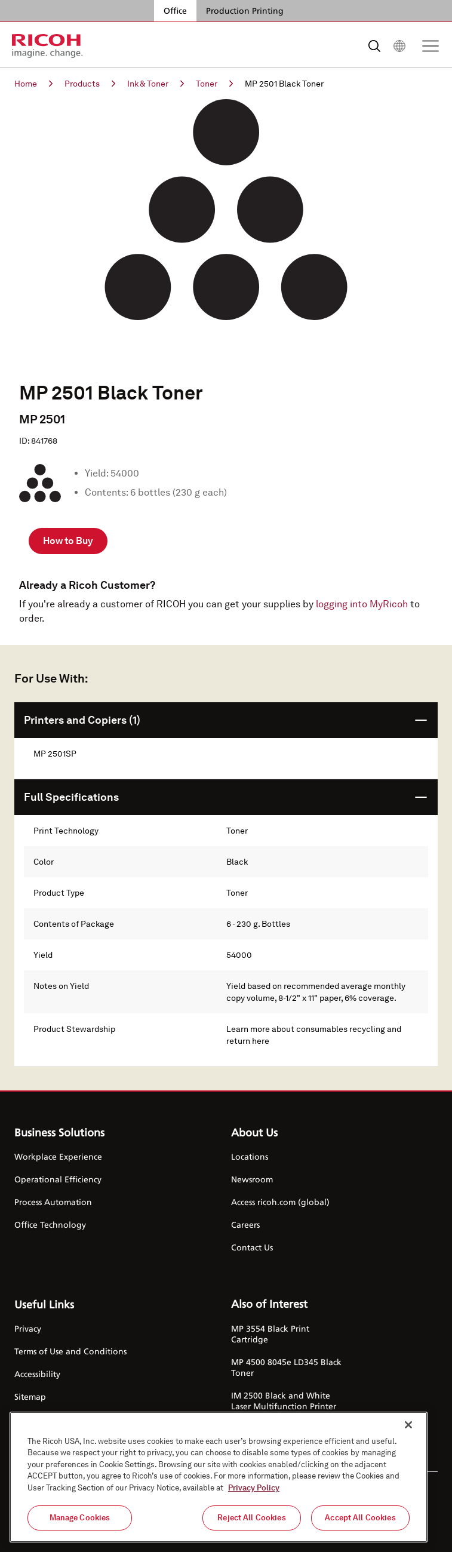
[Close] (408, 1425)
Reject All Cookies (251, 1517)
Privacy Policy (253, 1487)
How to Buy (68, 540)
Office (175, 10)
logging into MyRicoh (362, 604)
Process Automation (53, 1202)
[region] (219, 1477)
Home (33, 83)
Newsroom (252, 1179)
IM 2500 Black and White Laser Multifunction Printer (283, 1400)
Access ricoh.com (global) (280, 1202)
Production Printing (245, 10)
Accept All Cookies (360, 1517)
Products (89, 83)
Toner (214, 83)
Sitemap (30, 1396)
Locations (249, 1156)
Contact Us (252, 1247)
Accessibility (37, 1374)
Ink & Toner (155, 83)
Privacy (27, 1328)
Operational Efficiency (58, 1179)
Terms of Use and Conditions (70, 1351)
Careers (245, 1224)
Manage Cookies (80, 1517)
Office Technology (50, 1224)
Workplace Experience (58, 1156)
